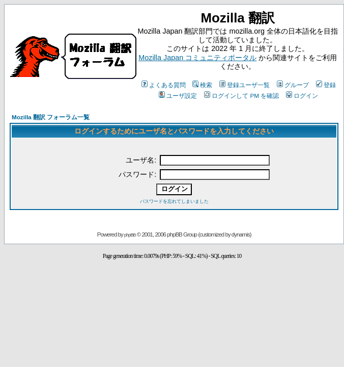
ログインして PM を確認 (241, 95)
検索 (202, 85)
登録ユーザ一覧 (244, 85)
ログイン (302, 95)
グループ (293, 85)
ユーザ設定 (178, 95)
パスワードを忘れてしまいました (174, 201)
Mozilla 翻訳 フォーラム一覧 (51, 117)
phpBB (130, 235)
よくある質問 (163, 85)
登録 (326, 85)
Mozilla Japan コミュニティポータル (197, 58)
